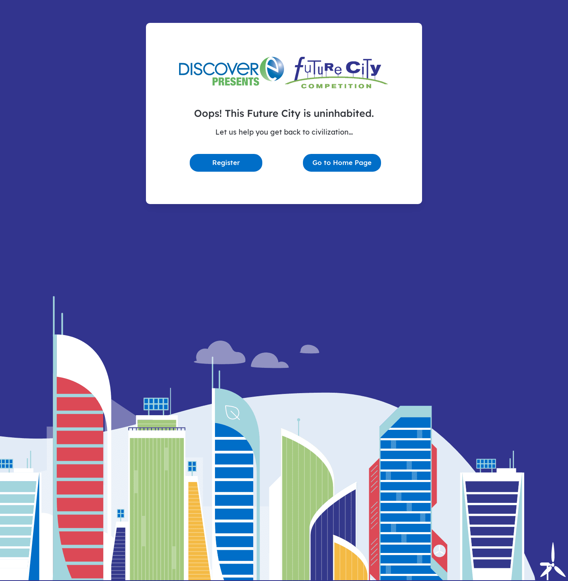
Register (226, 162)
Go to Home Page (342, 162)
